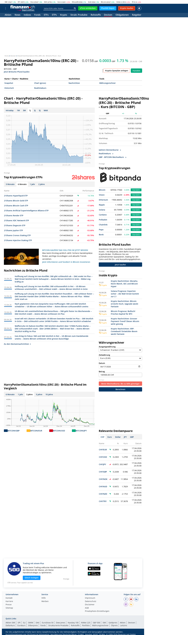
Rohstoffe (96, 15)
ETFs (46, 15)
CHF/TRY (103, 501)
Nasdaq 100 (73, 622)
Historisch (9, 88)
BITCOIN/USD (59, 430)
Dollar (118, 2)
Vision (102, 195)
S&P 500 (96, 622)
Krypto (63, 15)
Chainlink (103, 224)
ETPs (54, 15)
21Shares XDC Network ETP (16, 220)
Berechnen (120, 389)
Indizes (27, 15)
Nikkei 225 (85, 622)
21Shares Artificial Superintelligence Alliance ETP (26, 210)
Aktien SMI (10, 622)
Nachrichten (74, 83)
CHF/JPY (102, 464)
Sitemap (9, 608)
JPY (125, 437)
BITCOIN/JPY (81, 430)
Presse (9, 605)
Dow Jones (60, 622)
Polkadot (103, 219)
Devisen (108, 15)
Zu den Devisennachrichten (17, 344)
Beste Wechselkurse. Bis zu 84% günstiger (120, 383)
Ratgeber (136, 15)
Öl (133, 2)
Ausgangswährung (120, 348)
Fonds (37, 15)
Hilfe (43, 598)
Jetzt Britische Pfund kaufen (17, 71)
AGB (87, 608)
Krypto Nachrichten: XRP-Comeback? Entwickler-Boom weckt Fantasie (124, 331)
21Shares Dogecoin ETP (14, 225)
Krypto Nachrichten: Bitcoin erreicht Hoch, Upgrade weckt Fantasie (124, 304)
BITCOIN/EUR (36, 430)
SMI (6, 2)
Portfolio (86, 625)
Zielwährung (120, 357)
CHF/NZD (103, 494)
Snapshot (8, 83)
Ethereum (103, 200)
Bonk (101, 234)
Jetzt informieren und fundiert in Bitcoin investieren (66, 262)
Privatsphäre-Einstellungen (97, 611)
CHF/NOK (103, 479)
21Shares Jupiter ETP (13, 230)
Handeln (136, 70)
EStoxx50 (75, 2)
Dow (32, 2)
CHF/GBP (103, 471)
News (17, 15)
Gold (89, 2)
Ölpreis (114, 625)
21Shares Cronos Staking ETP (17, 235)
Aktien (8, 15)
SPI (19, 2)
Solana (102, 209)
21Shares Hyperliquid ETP (16, 195)
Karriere (9, 601)
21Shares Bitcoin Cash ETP (16, 205)
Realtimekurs (40, 88)
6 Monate (10, 394)
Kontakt (9, 598)
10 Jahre (49, 394)
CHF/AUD (103, 486)
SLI (24, 622)
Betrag (120, 373)
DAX (45, 2)
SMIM (30, 622)
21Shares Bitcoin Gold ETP (16, 200)
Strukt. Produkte (78, 15)
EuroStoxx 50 (47, 622)
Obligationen (122, 15)
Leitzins (123, 625)
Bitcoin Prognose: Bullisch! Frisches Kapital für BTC (123, 312)
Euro (59, 2)
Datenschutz (90, 601)
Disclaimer (89, 605)
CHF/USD (103, 457)
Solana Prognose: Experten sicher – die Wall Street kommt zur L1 (125, 294)
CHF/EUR (103, 449)
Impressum (90, 598)
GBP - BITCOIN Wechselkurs (112, 157)
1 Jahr (20, 394)
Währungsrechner (107, 83)
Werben (45, 601)
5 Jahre (39, 394)
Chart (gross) (40, 83)
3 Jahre (29, 394)
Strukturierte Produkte (58, 625)
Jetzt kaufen (120, 264)
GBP (132, 437)
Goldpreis (113, 622)
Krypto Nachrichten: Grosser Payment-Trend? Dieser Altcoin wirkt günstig (125, 321)
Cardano (103, 214)
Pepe (101, 229)
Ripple (102, 204)
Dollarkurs (10, 625)
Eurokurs (21, 625)
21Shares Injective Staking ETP (18, 240)
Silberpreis (33, 625)
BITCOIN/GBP (14, 430)
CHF (102, 437)
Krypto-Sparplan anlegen (116, 70)
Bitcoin (103, 2)
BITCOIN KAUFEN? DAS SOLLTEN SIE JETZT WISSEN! (65, 250)
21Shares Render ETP (13, 215)
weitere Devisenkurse (110, 150)
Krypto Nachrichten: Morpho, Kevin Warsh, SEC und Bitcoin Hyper (124, 284)
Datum (120, 365)
